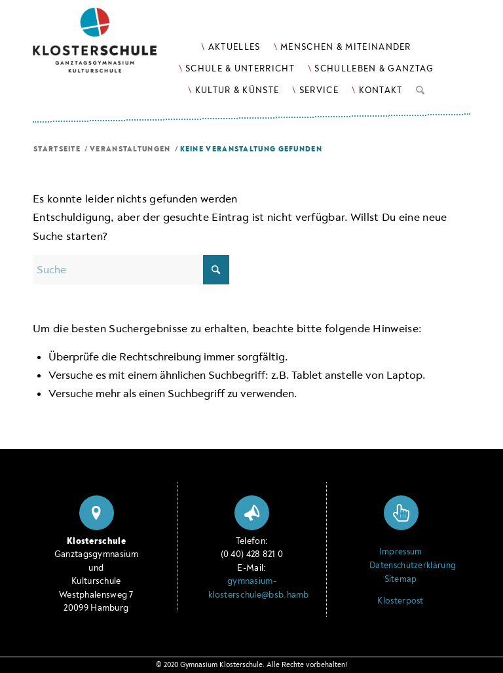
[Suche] (420, 87)
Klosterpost (400, 601)
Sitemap (400, 579)
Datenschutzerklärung (400, 565)
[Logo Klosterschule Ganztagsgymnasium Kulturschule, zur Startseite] (111, 46)
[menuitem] (231, 47)
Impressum (400, 552)
